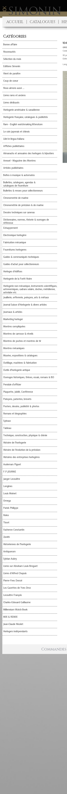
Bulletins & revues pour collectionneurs (23, 190)
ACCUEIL (14, 22)
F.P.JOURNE (9, 471)
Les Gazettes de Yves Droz (17, 587)
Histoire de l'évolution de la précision (21, 449)
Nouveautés (9, 51)
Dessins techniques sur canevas (19, 212)
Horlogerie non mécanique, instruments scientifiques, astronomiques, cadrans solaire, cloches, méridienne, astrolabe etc (30, 289)
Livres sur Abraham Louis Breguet (20, 566)
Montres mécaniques (13, 348)
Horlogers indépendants (15, 631)
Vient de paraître (11, 73)
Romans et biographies (15, 413)
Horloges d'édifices (12, 271)
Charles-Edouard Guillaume (17, 602)
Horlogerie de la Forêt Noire (17, 278)
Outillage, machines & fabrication (20, 362)
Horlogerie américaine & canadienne (21, 109)
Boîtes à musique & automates (19, 175)
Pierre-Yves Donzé (12, 580)
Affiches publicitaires (13, 146)
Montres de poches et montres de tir (22, 341)
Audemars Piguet (12, 464)
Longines (7, 486)
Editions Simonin (11, 66)
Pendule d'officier (12, 384)
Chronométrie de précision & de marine (23, 205)
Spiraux (7, 420)
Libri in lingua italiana (13, 138)
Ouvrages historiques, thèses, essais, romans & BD (28, 377)
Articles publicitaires (13, 167)
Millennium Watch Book (15, 609)
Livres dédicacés (11, 102)
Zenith (6, 537)
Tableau (7, 428)
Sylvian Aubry (10, 558)
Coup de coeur (10, 80)
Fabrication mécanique (14, 242)
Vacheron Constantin (13, 529)
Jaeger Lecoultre (11, 478)
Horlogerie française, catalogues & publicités (25, 117)
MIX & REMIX (10, 616)
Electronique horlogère (14, 235)
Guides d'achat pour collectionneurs (21, 264)
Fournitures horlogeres (14, 249)
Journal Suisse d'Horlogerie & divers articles (25, 304)
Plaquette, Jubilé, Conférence (18, 391)
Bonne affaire (10, 44)
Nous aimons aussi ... (13, 88)
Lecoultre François (12, 595)
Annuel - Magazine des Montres (19, 160)
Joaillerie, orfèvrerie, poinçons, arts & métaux (26, 297)
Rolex (6, 515)
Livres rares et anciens (14, 95)
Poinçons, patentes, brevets (17, 399)
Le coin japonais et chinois (16, 131)
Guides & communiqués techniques (21, 257)
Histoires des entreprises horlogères (21, 457)
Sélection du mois (12, 59)
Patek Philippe (10, 508)
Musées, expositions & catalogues (20, 355)
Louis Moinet (9, 493)
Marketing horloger (13, 319)
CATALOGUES (42, 22)
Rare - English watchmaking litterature (23, 124)
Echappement (10, 227)
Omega (7, 500)
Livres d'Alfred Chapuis (15, 573)
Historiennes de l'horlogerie (17, 544)
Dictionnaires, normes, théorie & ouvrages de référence (26, 221)
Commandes (53, 649)
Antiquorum (9, 551)
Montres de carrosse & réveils (18, 333)
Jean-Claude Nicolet (13, 624)
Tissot (6, 522)
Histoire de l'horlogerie (14, 442)
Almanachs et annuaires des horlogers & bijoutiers (28, 153)
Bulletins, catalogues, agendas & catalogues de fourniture (19, 184)
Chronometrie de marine (15, 197)
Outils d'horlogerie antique (16, 370)
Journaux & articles (12, 312)
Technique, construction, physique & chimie (25, 435)
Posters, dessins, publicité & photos (21, 406)
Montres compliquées (14, 326)
